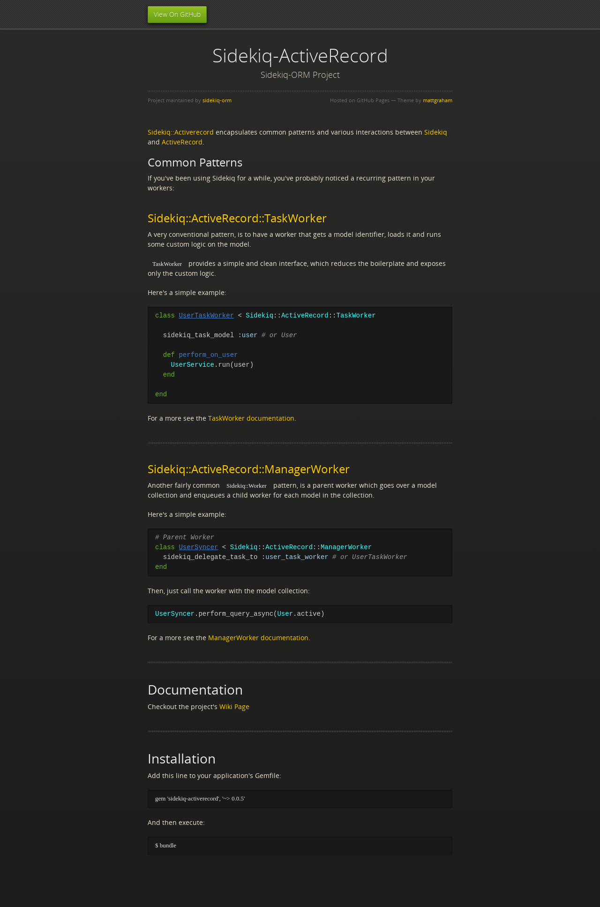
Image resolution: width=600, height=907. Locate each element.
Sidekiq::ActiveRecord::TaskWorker (237, 218)
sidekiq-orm (217, 100)
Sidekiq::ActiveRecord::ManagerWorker (249, 468)
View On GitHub (177, 14)
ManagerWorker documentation (258, 637)
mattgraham (437, 100)
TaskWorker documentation (251, 418)
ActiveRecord (182, 141)
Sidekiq (435, 132)
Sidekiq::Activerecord (181, 132)
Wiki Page (234, 706)
